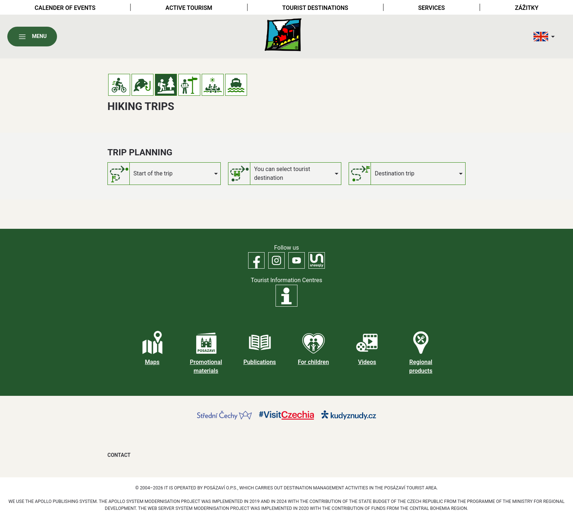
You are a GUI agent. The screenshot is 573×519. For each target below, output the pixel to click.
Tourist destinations (315, 7)
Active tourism (189, 7)
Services (431, 7)
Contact (118, 455)
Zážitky (526, 7)
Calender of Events (65, 7)
